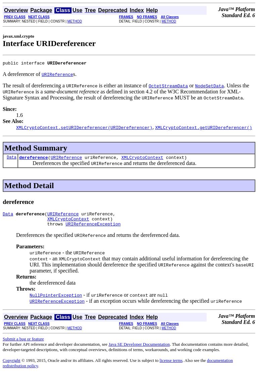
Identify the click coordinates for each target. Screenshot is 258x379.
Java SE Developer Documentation (139, 349)
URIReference (66, 159)
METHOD (75, 21)
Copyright (11, 365)
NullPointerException (56, 300)
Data (11, 159)
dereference (33, 159)
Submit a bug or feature (23, 343)
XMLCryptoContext (142, 159)
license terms (171, 365)
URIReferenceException (93, 229)
